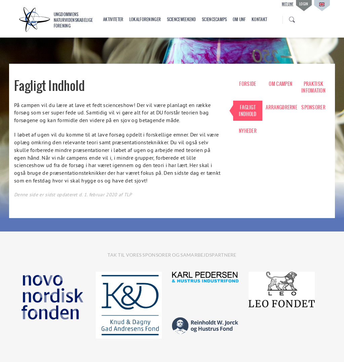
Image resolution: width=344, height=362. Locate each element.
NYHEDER (248, 131)
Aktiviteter (113, 19)
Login (303, 3)
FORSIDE (247, 84)
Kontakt (259, 19)
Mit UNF (287, 4)
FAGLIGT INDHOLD (247, 111)
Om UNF (239, 19)
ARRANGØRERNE (280, 107)
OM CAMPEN (280, 84)
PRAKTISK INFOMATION (313, 87)
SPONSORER (313, 107)
